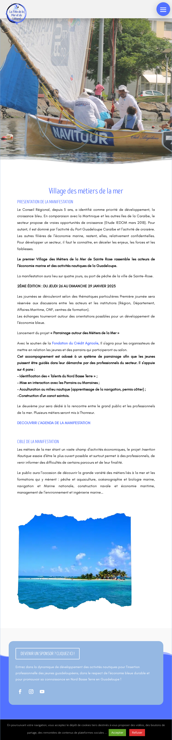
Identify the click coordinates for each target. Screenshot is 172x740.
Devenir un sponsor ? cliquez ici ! (48, 653)
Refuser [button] (137, 732)
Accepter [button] (117, 732)
